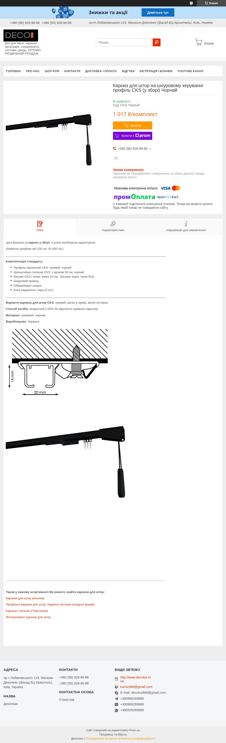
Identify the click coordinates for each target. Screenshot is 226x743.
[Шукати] (157, 42)
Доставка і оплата (101, 71)
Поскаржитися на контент (102, 738)
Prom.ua (134, 730)
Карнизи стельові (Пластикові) (27, 611)
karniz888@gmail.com (136, 687)
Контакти (72, 71)
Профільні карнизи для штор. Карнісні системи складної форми (50, 604)
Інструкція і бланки (156, 71)
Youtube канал (190, 71)
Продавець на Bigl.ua (113, 734)
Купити (136, 125)
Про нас (32, 71)
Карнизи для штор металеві (25, 598)
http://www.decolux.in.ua (136, 679)
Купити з (135, 136)
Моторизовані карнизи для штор (28, 617)
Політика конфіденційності (138, 738)
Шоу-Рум (52, 71)
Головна (13, 71)
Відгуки (128, 71)
